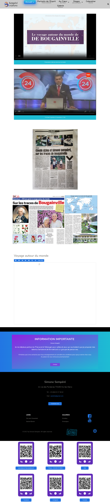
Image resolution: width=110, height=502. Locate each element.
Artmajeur (65, 421)
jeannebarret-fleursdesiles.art (26, 468)
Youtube (84, 500)
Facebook (26, 500)
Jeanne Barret (30, 421)
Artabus (64, 418)
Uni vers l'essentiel (32, 418)
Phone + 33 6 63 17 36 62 (55, 468)
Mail (85, 468)
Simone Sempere (35, 431)
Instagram (55, 500)
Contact (55, 364)
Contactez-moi (55, 403)
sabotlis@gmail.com (56, 396)
